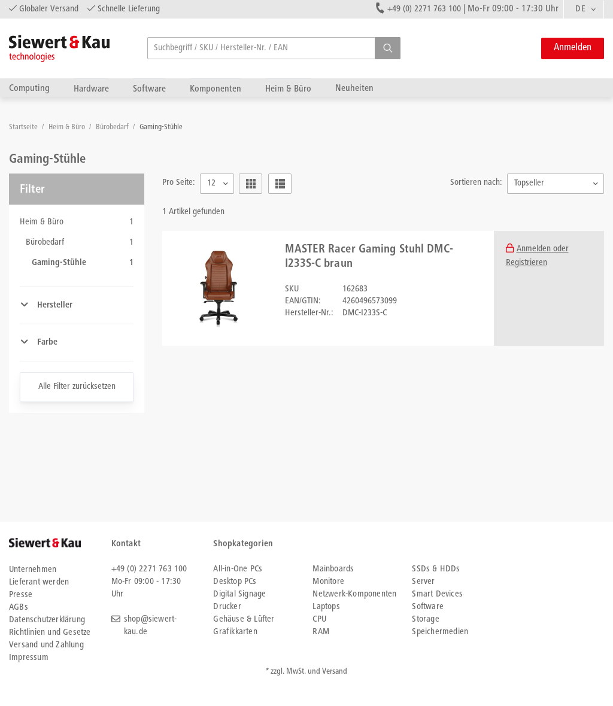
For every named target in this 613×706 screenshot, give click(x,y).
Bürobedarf (113, 128)
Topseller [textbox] (529, 183)
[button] (387, 48)
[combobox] (583, 10)
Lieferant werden (39, 582)
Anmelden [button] (572, 48)
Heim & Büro (288, 88)
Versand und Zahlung (46, 645)
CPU (319, 619)
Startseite (24, 128)
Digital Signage (239, 594)
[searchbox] (273, 48)
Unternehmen (32, 569)
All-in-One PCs (237, 569)
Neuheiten (354, 88)
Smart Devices (437, 594)
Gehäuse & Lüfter (243, 619)
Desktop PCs (234, 581)
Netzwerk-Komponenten (354, 594)
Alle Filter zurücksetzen (77, 386)
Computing (29, 88)
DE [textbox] (580, 9)
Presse (20, 595)
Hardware (91, 88)
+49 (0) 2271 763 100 (424, 9)
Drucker (227, 606)
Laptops (325, 606)
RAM (320, 632)
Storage (425, 619)
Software (149, 88)
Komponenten (215, 88)
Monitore (328, 581)
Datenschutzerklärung (47, 620)
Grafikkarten (235, 632)
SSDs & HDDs (436, 569)
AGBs (18, 607)
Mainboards (333, 569)
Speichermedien (440, 632)
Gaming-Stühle (161, 128)
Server (423, 581)
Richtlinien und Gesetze (50, 632)
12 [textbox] (211, 183)
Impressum (28, 657)
